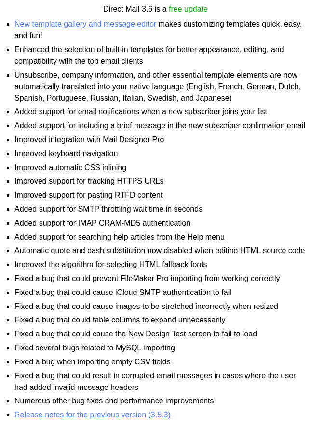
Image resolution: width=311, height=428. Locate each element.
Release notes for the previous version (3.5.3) (92, 415)
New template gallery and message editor (85, 24)
